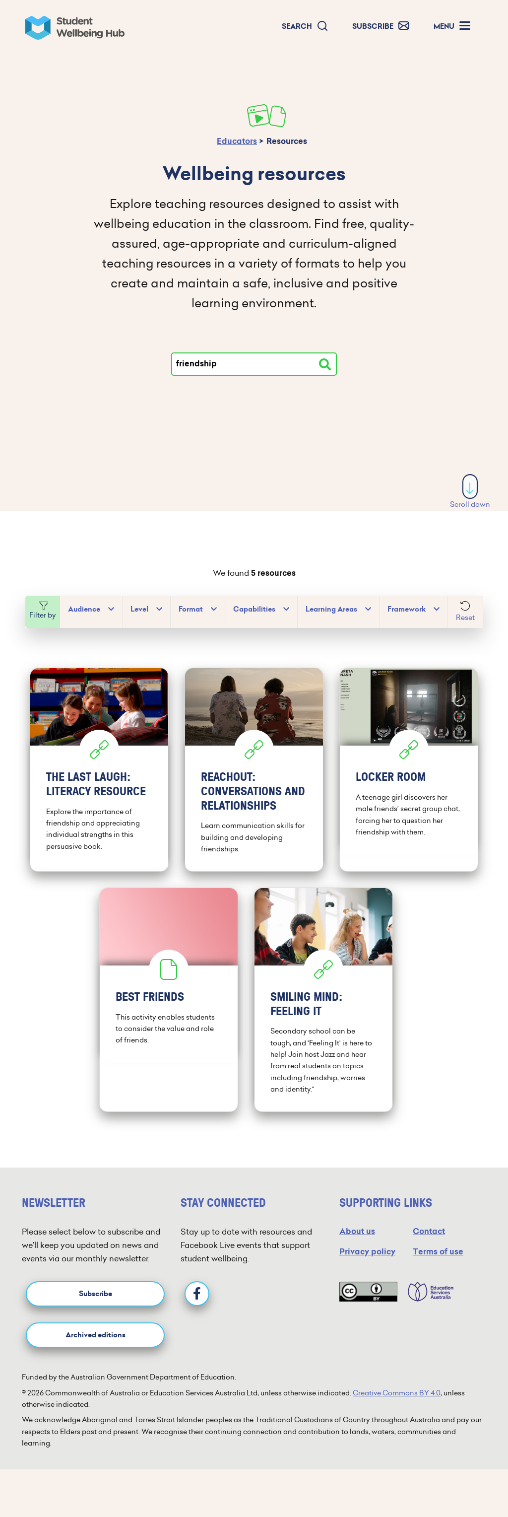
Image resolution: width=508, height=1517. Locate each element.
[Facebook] (197, 1293)
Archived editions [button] (95, 1335)
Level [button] (139, 609)
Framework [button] (406, 609)
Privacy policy (367, 1251)
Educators (237, 141)
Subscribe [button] (95, 1294)
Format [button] (191, 609)
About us (357, 1231)
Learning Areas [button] (331, 609)
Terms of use (438, 1251)
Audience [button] (84, 609)
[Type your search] (254, 364)
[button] (305, 26)
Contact (429, 1231)
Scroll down (470, 491)
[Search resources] (325, 364)
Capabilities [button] (254, 609)
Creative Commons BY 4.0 (397, 1393)
